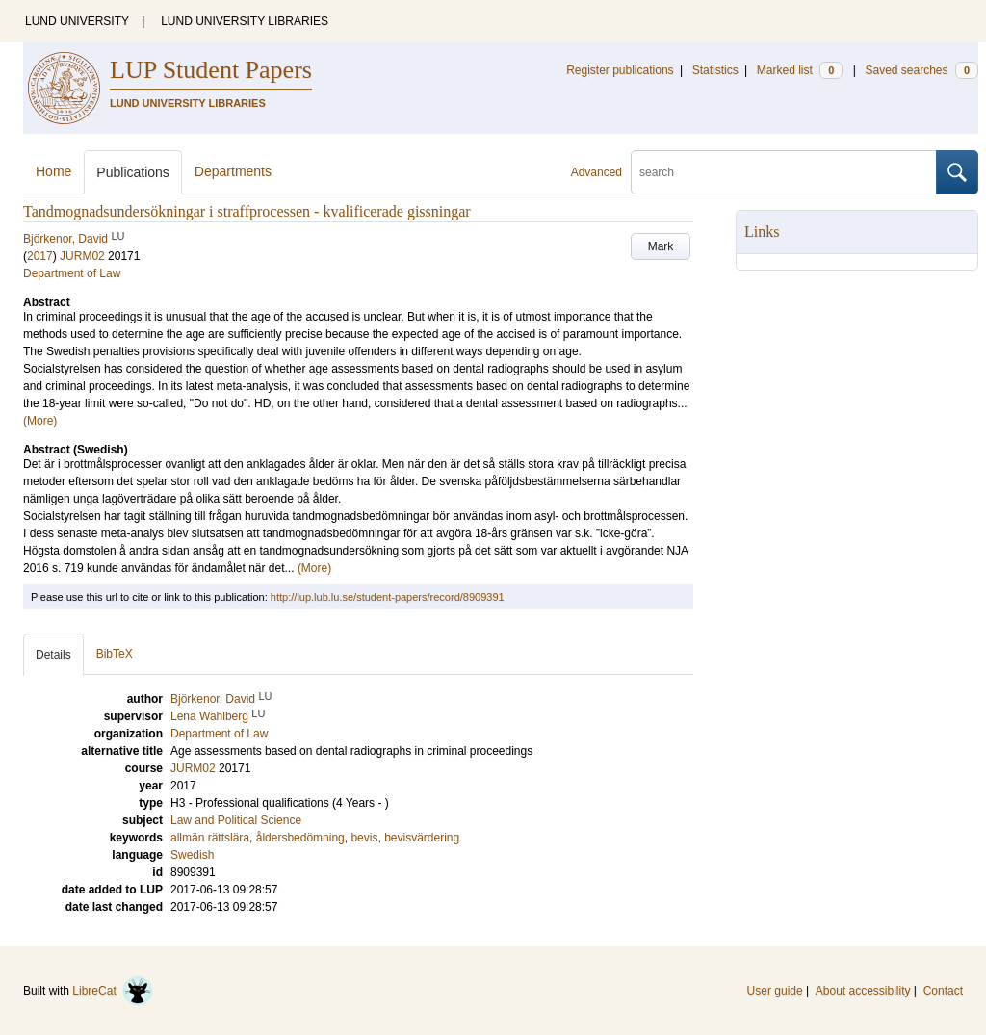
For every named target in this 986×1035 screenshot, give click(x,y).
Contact (943, 990)
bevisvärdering (421, 837)
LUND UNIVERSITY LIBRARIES (244, 21)
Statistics (715, 70)
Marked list (800, 70)
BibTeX (114, 653)
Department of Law (71, 273)
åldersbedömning (300, 837)
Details (53, 654)
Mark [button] (661, 246)
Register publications (619, 70)
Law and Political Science (235, 820)
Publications (132, 172)
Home (53, 171)
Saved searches (921, 70)
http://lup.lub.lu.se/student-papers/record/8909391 (388, 597)
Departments (233, 171)
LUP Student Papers (211, 70)
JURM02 (82, 256)
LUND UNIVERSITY (77, 21)
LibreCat (112, 990)
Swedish (192, 855)
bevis (363, 837)
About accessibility (863, 990)
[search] (784, 172)
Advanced (596, 172)
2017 (40, 256)
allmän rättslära (209, 837)
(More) (40, 420)
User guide (775, 990)
